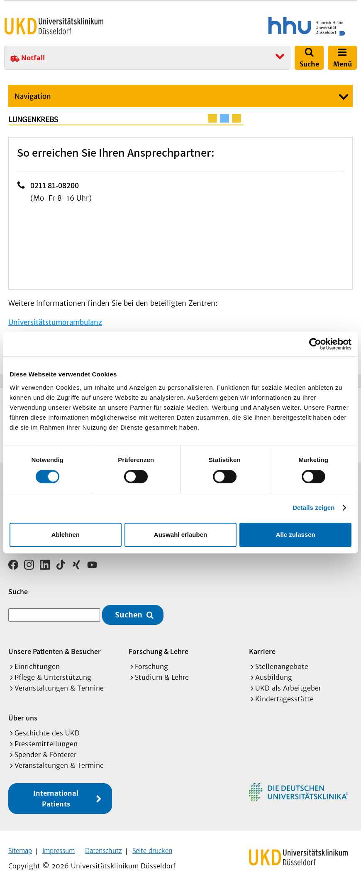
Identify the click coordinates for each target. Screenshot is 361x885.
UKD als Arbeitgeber (288, 685)
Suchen (128, 612)
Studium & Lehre (162, 674)
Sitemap (20, 848)
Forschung (151, 663)
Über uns (22, 715)
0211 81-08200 (54, 185)
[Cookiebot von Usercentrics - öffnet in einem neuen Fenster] (315, 344)
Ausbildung (273, 674)
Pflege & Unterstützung (53, 674)
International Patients (55, 795)
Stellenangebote (281, 663)
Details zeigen (313, 507)
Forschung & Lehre (158, 648)
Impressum (58, 848)
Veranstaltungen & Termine (59, 685)
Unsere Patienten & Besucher (54, 648)
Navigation (33, 96)
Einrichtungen (37, 663)
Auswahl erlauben (180, 534)
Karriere (262, 648)
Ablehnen (65, 534)
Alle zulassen (295, 534)
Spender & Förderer (45, 751)
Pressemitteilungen (46, 741)
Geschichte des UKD (47, 730)
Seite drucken (152, 848)
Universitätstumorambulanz (55, 322)
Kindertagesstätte (284, 696)
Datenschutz (103, 848)
